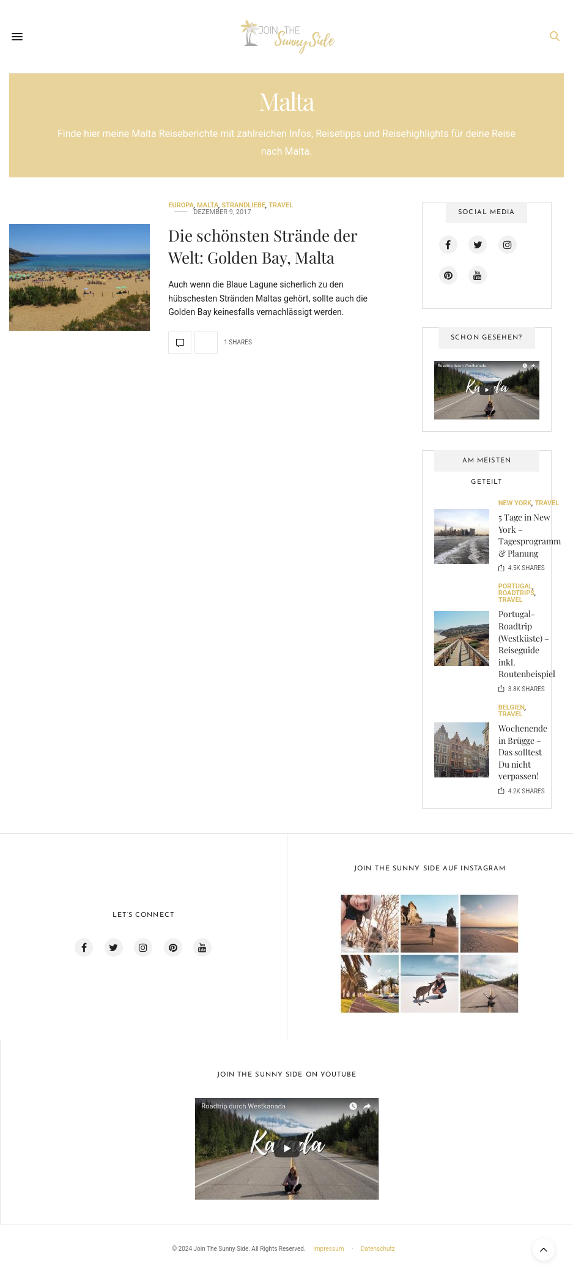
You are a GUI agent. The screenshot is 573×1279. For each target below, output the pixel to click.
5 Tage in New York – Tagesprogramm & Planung (529, 535)
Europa (181, 205)
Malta (207, 205)
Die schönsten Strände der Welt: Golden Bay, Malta (262, 246)
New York (515, 503)
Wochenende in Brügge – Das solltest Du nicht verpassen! (522, 752)
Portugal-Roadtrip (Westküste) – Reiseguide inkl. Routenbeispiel (526, 644)
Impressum (328, 1248)
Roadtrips (516, 593)
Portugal (515, 586)
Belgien (511, 707)
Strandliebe (243, 205)
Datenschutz (378, 1248)
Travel (280, 205)
